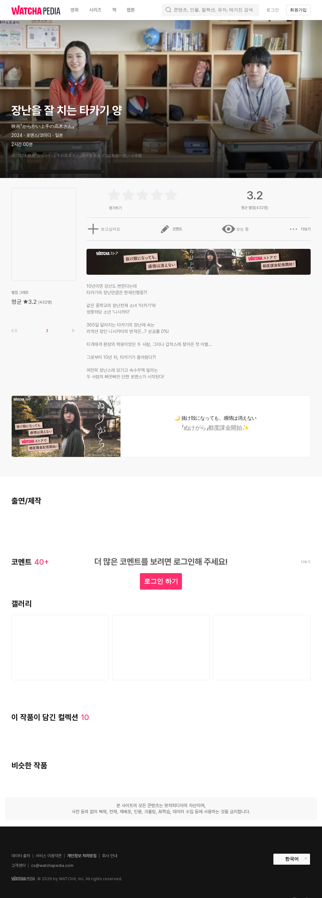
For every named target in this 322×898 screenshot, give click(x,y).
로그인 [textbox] (272, 9)
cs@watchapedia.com (52, 865)
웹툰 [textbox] (131, 10)
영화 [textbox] (74, 10)
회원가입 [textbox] (298, 9)
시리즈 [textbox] (95, 10)
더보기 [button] (300, 229)
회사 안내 (109, 855)
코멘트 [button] (170, 229)
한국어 (292, 858)
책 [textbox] (114, 10)
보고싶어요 (102, 229)
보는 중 (235, 229)
